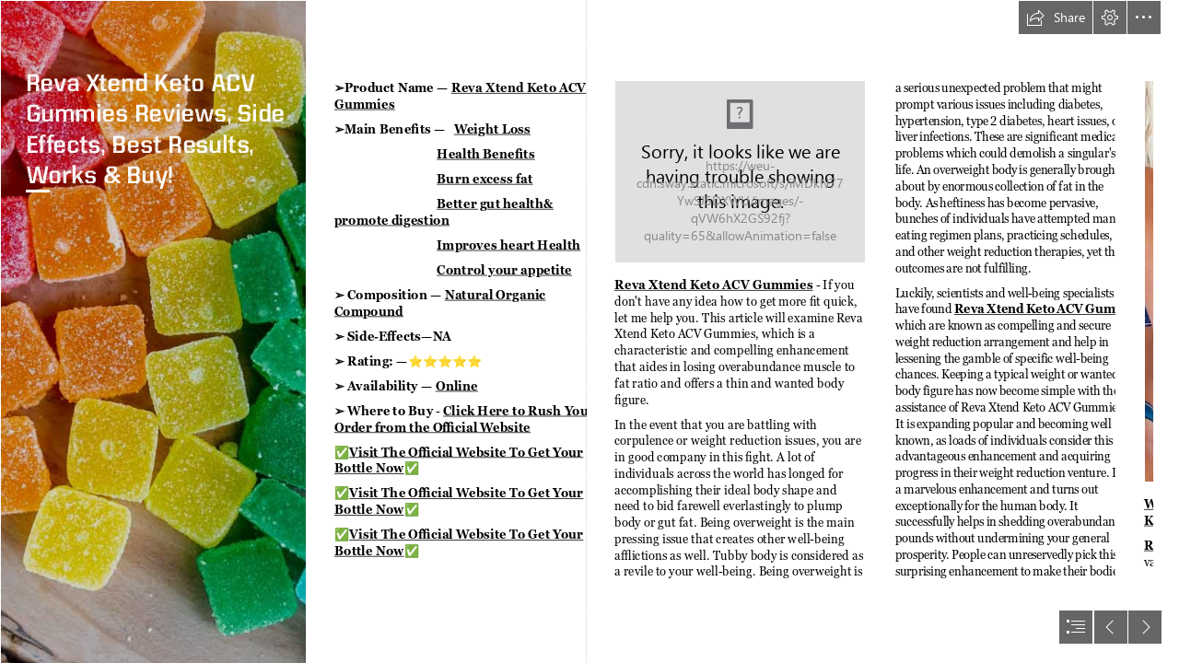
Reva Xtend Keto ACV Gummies (713, 284)
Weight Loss (492, 128)
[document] (589, 331)
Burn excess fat (484, 178)
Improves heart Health (508, 244)
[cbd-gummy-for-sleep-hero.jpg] (153, 331)
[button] (1055, 17)
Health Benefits (486, 153)
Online (457, 385)
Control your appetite (504, 269)
